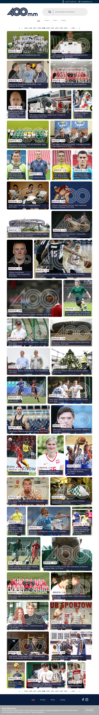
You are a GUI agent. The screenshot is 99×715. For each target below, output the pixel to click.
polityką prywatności (53, 710)
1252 (56, 28)
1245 (26, 28)
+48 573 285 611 (70, 1)
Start (38, 20)
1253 (61, 28)
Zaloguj (63, 20)
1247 (34, 28)
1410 (73, 28)
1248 (39, 28)
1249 (43, 28)
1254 (65, 28)
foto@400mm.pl (85, 2)
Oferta (55, 20)
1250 (48, 28)
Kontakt (46, 20)
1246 (30, 28)
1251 (52, 28)
